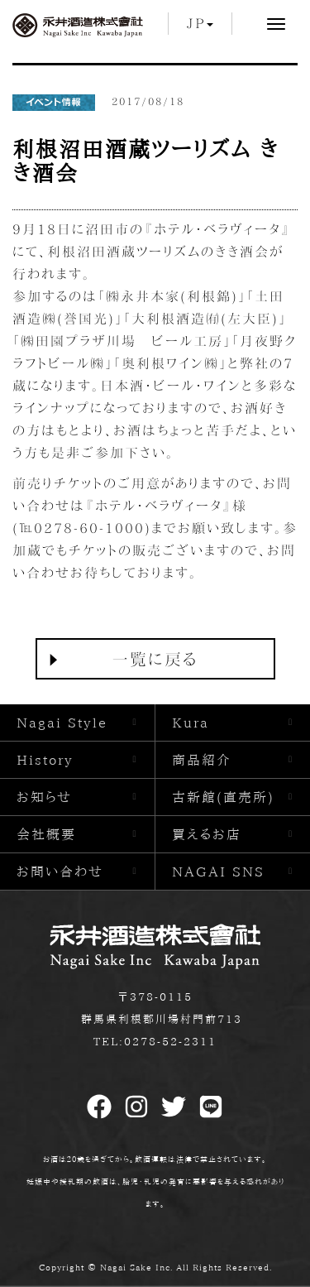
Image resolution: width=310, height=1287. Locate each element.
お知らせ (44, 797)
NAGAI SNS (218, 871)
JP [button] (200, 23)
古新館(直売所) (223, 797)
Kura (190, 722)
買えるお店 (206, 834)
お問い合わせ (60, 871)
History (45, 759)
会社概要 (46, 834)
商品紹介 (201, 759)
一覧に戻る (155, 659)
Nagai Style (62, 722)
